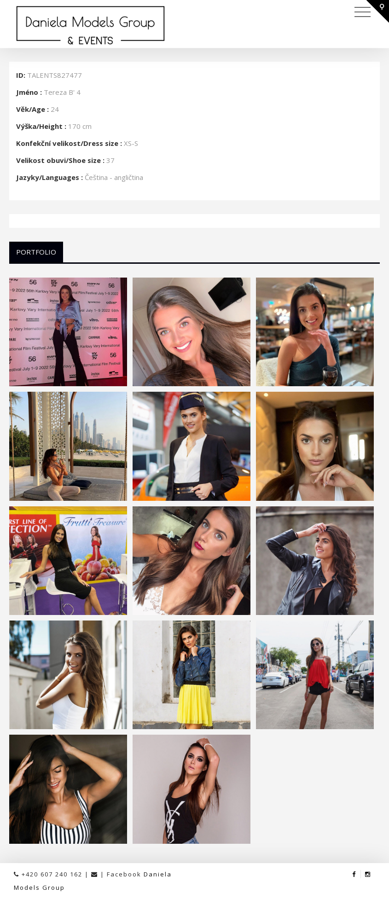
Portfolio (36, 251)
